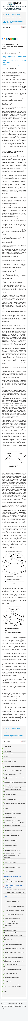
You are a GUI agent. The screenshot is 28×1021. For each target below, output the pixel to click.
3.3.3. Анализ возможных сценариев (13, 65)
